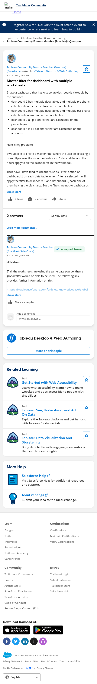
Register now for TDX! (28, 25)
